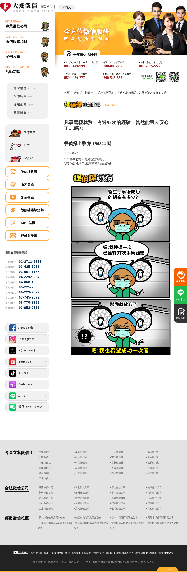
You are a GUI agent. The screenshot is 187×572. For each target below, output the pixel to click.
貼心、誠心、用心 (27, 39)
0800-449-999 (74, 66)
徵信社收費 (29, 172)
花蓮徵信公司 (155, 503)
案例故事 (58, 553)
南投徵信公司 (155, 492)
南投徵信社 (45, 462)
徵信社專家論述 (72, 553)
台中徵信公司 (118, 492)
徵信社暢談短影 (32, 210)
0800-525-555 (112, 78)
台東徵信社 (81, 473)
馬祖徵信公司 (155, 508)
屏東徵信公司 (82, 503)
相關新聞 (86, 553)
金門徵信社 (153, 473)
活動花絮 (107, 553)
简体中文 (29, 132)
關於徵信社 (36, 553)
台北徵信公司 (82, 487)
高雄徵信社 (81, 467)
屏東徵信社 (117, 467)
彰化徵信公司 (46, 498)
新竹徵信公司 (46, 492)
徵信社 (42, 561)
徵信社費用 (151, 553)
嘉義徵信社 (153, 462)
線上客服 (180, 281)
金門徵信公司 (118, 508)
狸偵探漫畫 (29, 236)
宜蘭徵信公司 (118, 503)
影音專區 (27, 197)
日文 (27, 145)
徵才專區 (27, 184)
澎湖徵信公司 (82, 508)
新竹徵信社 (81, 457)
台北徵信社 (117, 452)
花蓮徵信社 (45, 473)
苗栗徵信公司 (82, 492)
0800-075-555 (149, 66)
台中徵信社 (153, 457)
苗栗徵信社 (117, 457)
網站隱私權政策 (166, 553)
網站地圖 (139, 553)
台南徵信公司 (155, 498)
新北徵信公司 (118, 487)
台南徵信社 (45, 467)
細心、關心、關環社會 (27, 70)
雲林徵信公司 (82, 498)
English (28, 157)
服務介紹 (48, 553)
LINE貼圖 (28, 223)
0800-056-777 (74, 78)
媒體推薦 (97, 553)
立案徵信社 (45, 452)
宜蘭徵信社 (153, 467)
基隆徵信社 (81, 452)
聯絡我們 (128, 553)
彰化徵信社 (81, 462)
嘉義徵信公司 (118, 498)
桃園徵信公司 (155, 487)
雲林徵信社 (117, 462)
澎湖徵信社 (117, 473)
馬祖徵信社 (45, 478)
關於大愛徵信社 (27, 24)
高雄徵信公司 (46, 503)
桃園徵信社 (45, 457)
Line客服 (180, 299)
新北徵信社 (153, 452)
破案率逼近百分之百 (27, 54)
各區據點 (118, 553)
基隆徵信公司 (46, 487)
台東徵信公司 (46, 508)
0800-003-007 (112, 66)
